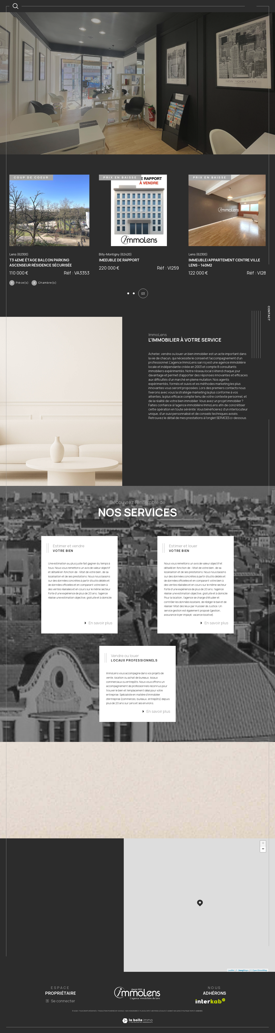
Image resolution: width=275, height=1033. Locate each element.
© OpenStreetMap (258, 984)
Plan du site (145, 1024)
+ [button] (263, 857)
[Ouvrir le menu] (250, 6)
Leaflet (231, 984)
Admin (169, 1024)
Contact (269, 313)
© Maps (242, 984)
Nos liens (177, 1024)
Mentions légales (158, 1024)
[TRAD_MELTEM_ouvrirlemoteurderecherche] (15, 6)
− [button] (263, 863)
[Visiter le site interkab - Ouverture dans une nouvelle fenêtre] (210, 1014)
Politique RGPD (188, 1024)
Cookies (199, 1024)
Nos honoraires (131, 1024)
